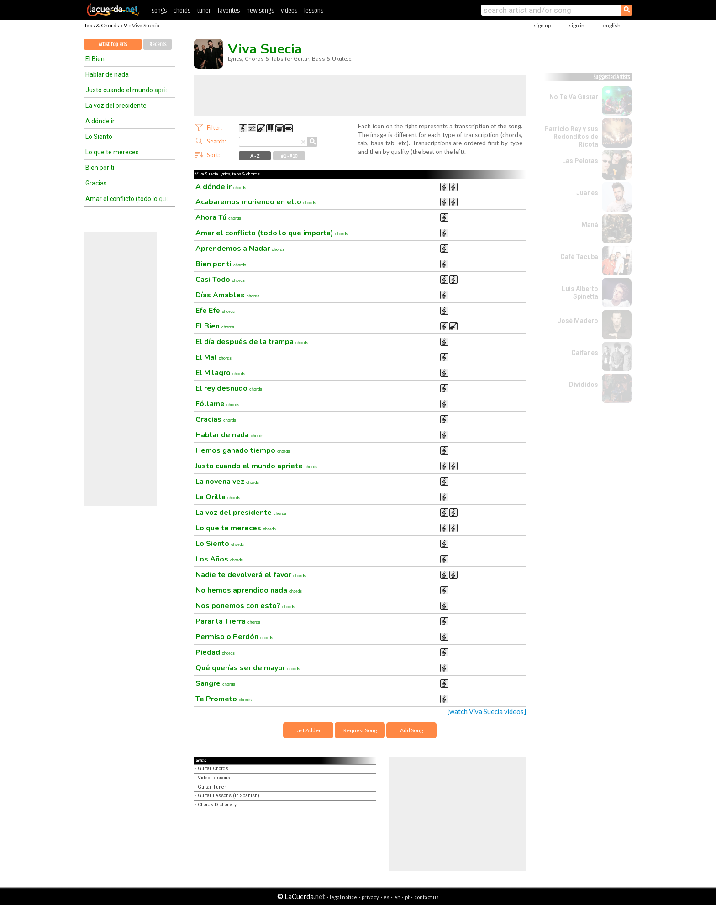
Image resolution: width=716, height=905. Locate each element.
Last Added (308, 730)
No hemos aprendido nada (248, 590)
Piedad (215, 652)
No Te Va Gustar (573, 97)
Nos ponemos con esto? (245, 606)
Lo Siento (98, 136)
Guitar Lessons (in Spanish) (228, 796)
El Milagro (220, 373)
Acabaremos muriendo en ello (255, 202)
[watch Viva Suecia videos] (487, 711)
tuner (204, 10)
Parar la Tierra (227, 621)
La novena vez (227, 481)
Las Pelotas (580, 160)
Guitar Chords (213, 769)
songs (159, 10)
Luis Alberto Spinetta (580, 292)
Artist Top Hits (113, 44)
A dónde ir (100, 121)
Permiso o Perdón (234, 637)
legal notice (343, 897)
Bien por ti (99, 167)
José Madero (578, 320)
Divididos (583, 384)
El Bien (95, 59)
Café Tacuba (579, 256)
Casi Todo (220, 280)
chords (182, 10)
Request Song (360, 730)
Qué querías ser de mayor (247, 668)
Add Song (411, 730)
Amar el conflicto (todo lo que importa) (126, 198)
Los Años (219, 559)
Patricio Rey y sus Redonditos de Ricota (571, 136)
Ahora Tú (218, 217)
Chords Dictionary (217, 805)
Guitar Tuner (212, 787)
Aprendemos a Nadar (239, 248)
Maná (589, 224)
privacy (370, 897)
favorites (228, 10)
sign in (576, 25)
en (397, 897)
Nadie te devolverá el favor (250, 575)
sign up (542, 25)
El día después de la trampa (251, 342)
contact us (426, 897)
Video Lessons (214, 778)
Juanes (587, 192)
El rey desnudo (228, 388)
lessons (313, 10)
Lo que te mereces (112, 152)
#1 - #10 (289, 156)
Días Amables (227, 295)
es (387, 897)
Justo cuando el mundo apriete (126, 90)
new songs (260, 10)
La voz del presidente (116, 105)
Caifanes (584, 352)
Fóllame (217, 404)
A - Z (254, 156)
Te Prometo (223, 699)
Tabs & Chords (101, 25)
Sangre (215, 683)
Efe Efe (215, 311)
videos (289, 10)
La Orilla (217, 497)
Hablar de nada (107, 74)
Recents (157, 44)
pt (407, 897)
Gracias (96, 183)
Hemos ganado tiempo (242, 450)
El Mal (213, 357)
